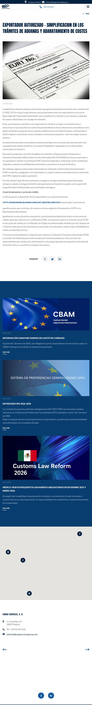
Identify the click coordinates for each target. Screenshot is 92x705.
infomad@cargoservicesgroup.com (22, 634)
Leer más (6, 352)
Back (86, 14)
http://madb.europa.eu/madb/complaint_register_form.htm (31, 202)
